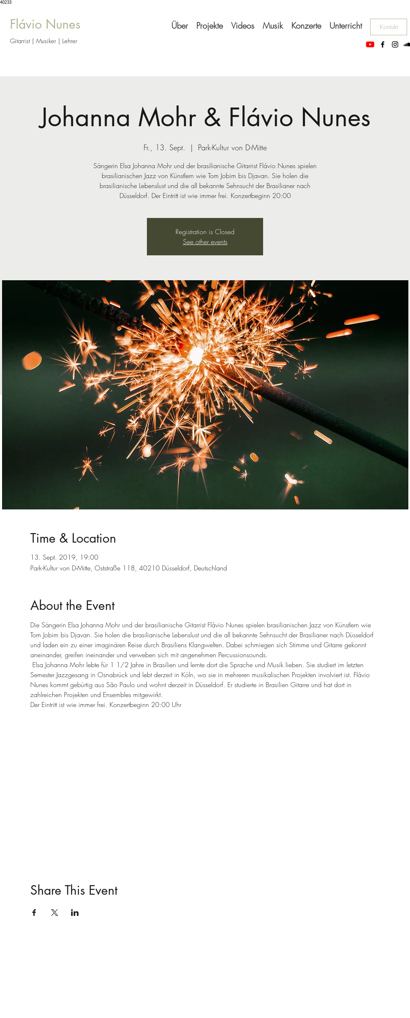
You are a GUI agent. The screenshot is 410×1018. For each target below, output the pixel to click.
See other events (205, 241)
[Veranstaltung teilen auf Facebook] (34, 912)
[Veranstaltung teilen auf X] (55, 912)
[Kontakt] (388, 27)
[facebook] (382, 44)
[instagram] (395, 44)
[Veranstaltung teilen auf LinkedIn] (75, 912)
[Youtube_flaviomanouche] (370, 44)
